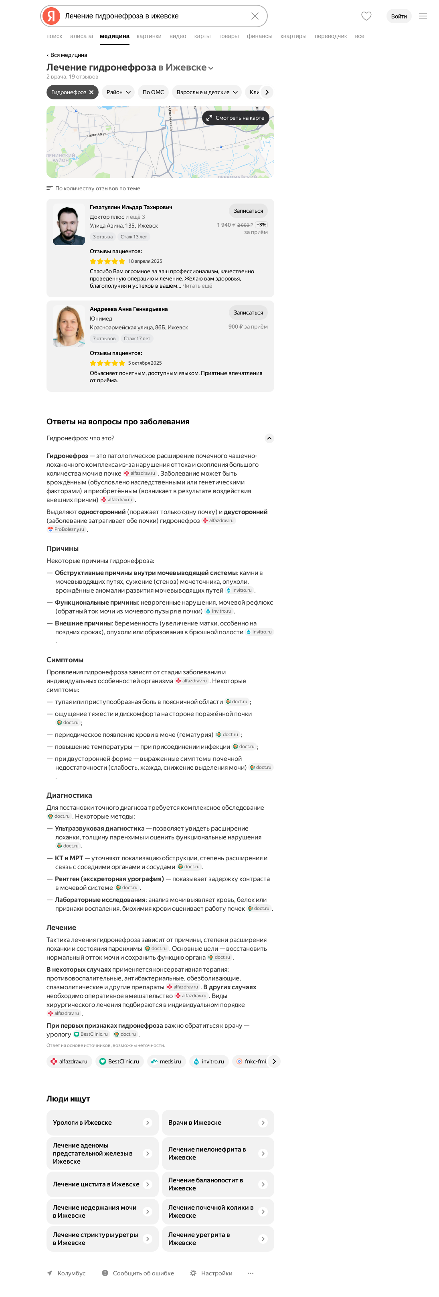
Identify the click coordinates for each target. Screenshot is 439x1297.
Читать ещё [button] (197, 285)
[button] (96, 188)
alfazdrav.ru (139, 473)
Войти (399, 16)
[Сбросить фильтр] (91, 92)
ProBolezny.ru (66, 529)
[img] (107, 261)
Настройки (217, 1273)
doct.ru (236, 701)
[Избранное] (366, 16)
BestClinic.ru (91, 1034)
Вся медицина (69, 55)
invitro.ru (239, 590)
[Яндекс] (51, 16)
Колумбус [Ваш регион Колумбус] (72, 1273)
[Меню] (423, 16)
